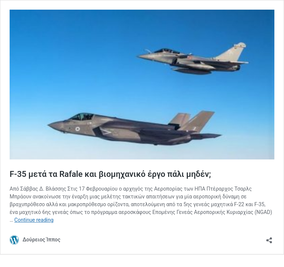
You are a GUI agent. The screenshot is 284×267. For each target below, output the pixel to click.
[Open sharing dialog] (269, 238)
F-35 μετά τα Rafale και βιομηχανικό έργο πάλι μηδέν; (110, 174)
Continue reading (34, 220)
